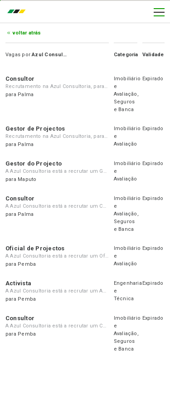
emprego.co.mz (18, 12)
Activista (18, 283)
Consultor (19, 78)
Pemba (27, 264)
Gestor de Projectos (35, 128)
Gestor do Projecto (33, 163)
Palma (26, 95)
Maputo (27, 179)
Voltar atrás (27, 33)
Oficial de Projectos (34, 248)
